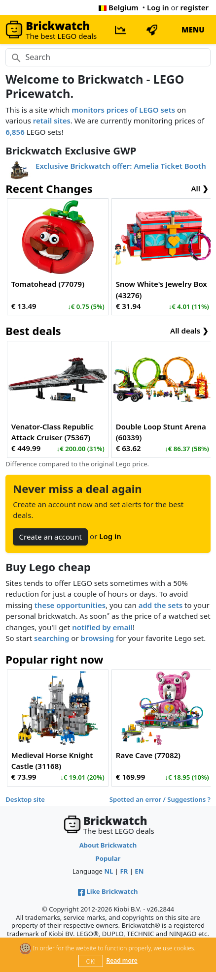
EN (139, 871)
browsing (97, 638)
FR (124, 871)
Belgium (118, 7)
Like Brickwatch (108, 891)
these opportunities (70, 605)
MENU (193, 29)
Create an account (50, 537)
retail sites (52, 120)
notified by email (102, 627)
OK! (91, 961)
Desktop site (25, 799)
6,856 (15, 132)
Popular (108, 858)
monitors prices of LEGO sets (123, 110)
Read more (121, 960)
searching (51, 638)
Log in (158, 7)
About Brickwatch (108, 845)
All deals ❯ (189, 330)
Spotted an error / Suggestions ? (160, 799)
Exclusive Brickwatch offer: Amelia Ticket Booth (121, 166)
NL (108, 871)
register (194, 7)
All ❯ (200, 188)
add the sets (160, 605)
